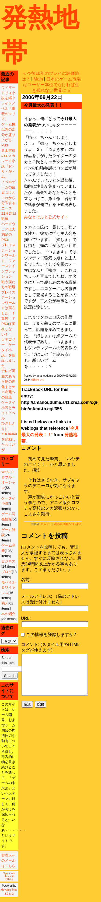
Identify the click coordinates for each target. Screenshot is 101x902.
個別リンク (38, 379)
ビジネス (8, 561)
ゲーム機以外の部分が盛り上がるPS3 (8, 134)
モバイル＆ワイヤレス (8, 587)
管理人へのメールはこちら (8, 860)
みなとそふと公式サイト (46, 217)
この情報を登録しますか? (48, 634)
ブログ (6, 572)
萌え (4, 603)
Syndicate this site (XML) (9, 876)
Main (38, 79)
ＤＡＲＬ (46, 524)
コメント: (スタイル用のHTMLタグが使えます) (50, 647)
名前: (26, 579)
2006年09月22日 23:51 (67, 524)
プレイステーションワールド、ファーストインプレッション (8, 260)
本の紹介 (8, 614)
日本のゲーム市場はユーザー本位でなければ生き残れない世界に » (52, 85)
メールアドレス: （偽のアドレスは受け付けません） (50, 599)
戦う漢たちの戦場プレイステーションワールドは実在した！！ (8, 297)
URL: (26, 618)
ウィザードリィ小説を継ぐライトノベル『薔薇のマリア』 (8, 103)
